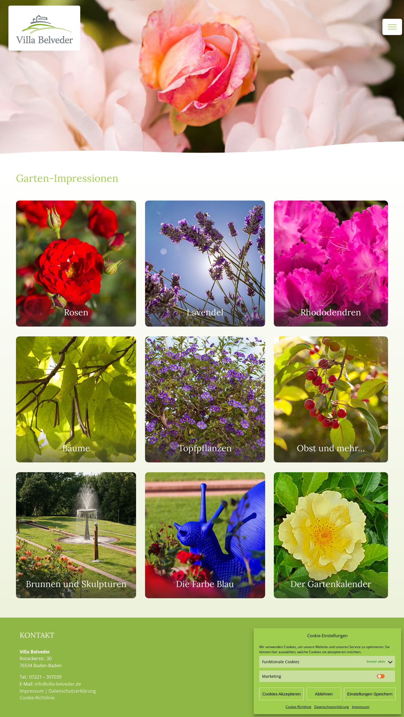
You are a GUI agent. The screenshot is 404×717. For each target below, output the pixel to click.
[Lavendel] (205, 264)
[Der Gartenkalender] (331, 535)
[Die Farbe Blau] (205, 535)
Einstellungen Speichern (369, 694)
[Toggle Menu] (392, 27)
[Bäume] (76, 399)
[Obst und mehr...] (331, 399)
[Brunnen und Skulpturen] (76, 535)
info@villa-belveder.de (58, 684)
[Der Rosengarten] (76, 264)
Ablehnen (324, 694)
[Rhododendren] (331, 264)
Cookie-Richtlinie (298, 706)
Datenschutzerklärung (331, 706)
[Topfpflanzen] (205, 399)
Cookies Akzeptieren (281, 694)
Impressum (360, 706)
